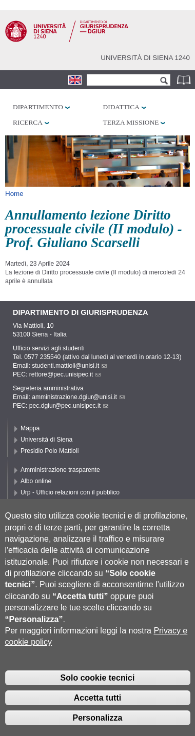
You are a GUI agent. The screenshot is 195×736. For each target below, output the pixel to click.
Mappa (30, 428)
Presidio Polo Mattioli (50, 450)
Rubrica (184, 80)
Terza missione (131, 122)
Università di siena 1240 (145, 58)
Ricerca (28, 122)
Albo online (36, 481)
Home (14, 193)
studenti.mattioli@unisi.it (69, 365)
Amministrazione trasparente (60, 469)
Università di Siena (46, 439)
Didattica (121, 107)
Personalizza (98, 727)
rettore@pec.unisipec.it (65, 374)
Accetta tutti (97, 707)
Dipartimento (38, 107)
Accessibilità (38, 503)
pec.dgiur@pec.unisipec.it (68, 405)
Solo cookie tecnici (98, 687)
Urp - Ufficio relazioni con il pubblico (70, 492)
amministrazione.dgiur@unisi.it (78, 397)
